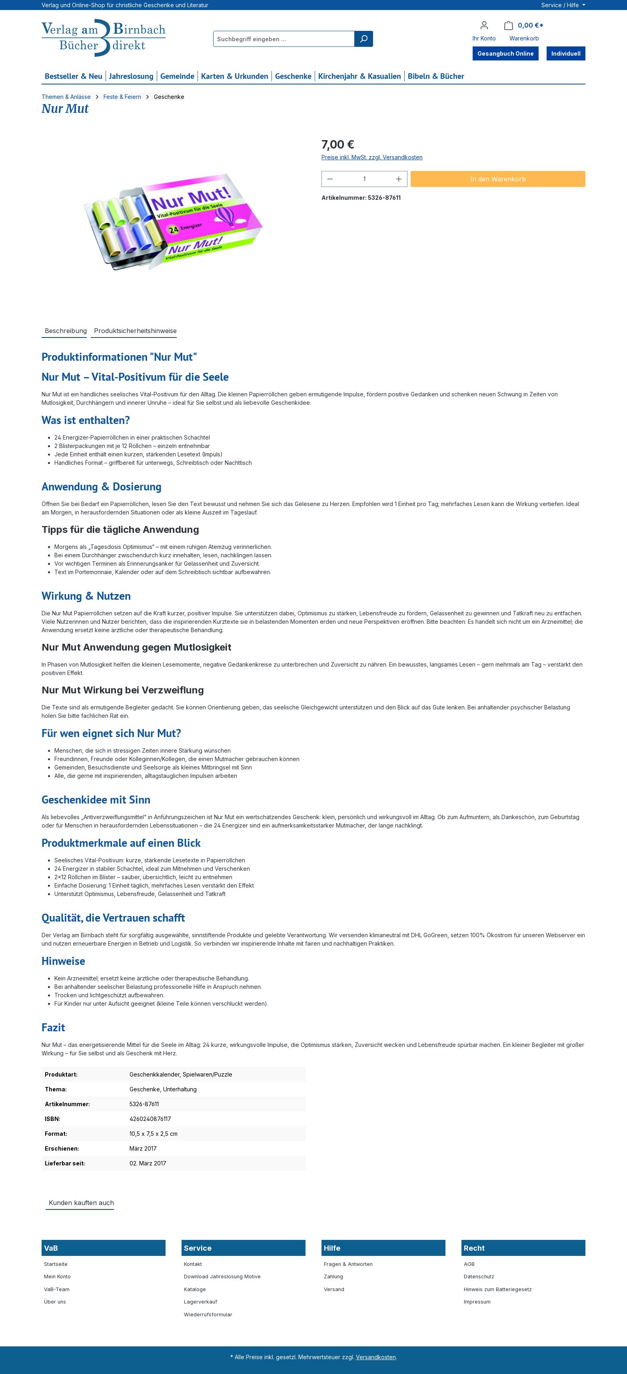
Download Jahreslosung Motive (222, 1277)
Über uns (55, 1302)
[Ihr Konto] (484, 25)
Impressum (477, 1302)
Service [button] (198, 1248)
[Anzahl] (364, 179)
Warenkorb (524, 38)
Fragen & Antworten (348, 1264)
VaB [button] (51, 1248)
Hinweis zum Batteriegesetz (498, 1289)
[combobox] (284, 38)
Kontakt (193, 1264)
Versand (334, 1289)
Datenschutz (479, 1277)
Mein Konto (57, 1277)
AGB (469, 1264)
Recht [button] (474, 1248)
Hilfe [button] (332, 1248)
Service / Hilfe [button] (561, 5)
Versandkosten (376, 1357)
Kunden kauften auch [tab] (81, 1203)
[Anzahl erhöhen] (399, 179)
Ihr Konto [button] (484, 38)
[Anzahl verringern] (329, 179)
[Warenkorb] (524, 25)
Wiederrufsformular (208, 1315)
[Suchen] (363, 38)
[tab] (64, 330)
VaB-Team (57, 1289)
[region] (174, 222)
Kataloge (195, 1289)
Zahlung (333, 1277)
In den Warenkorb (498, 179)
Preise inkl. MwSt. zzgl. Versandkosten (372, 157)
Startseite (56, 1264)
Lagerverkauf (200, 1302)
